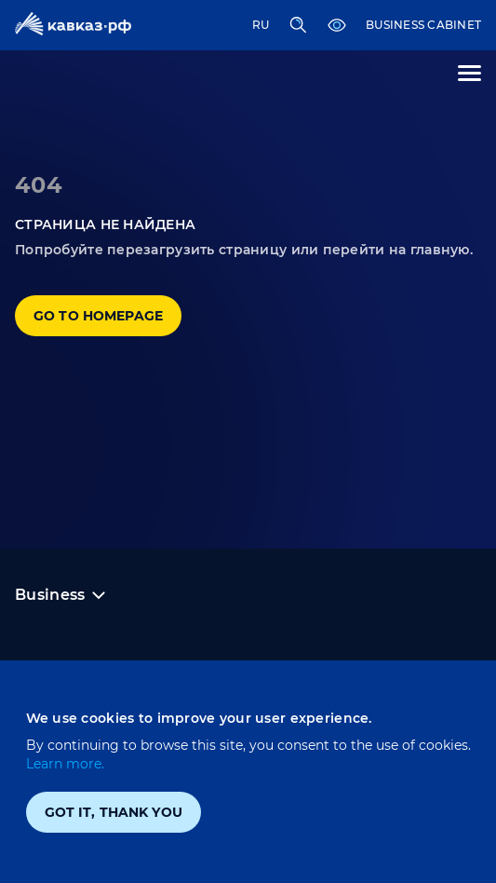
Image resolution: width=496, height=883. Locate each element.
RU (260, 25)
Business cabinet (423, 25)
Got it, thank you (113, 812)
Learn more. (65, 763)
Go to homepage (98, 315)
